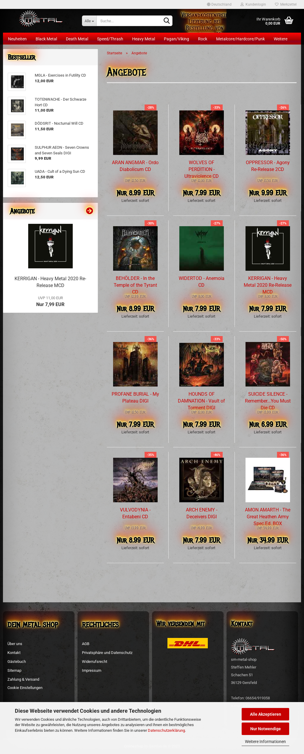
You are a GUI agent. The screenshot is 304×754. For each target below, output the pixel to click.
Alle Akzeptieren (265, 714)
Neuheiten (17, 39)
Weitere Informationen (265, 741)
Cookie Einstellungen (24, 687)
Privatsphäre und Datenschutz (107, 652)
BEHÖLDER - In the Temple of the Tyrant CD (135, 285)
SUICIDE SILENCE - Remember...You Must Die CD (268, 401)
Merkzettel (286, 4)
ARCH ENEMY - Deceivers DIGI (201, 513)
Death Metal (77, 39)
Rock (202, 39)
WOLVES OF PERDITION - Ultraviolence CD (201, 169)
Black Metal (46, 39)
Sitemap (14, 670)
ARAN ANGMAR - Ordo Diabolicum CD (135, 166)
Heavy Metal (143, 39)
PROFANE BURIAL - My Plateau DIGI (135, 397)
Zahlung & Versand (23, 679)
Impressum (91, 670)
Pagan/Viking (176, 39)
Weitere (280, 39)
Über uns (14, 643)
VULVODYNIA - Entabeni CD (135, 513)
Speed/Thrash (110, 39)
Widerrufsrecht (94, 661)
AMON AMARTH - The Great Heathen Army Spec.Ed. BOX (267, 516)
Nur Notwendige (265, 728)
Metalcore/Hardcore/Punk (240, 39)
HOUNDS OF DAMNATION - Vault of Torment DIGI (201, 401)
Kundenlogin (253, 4)
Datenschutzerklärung (166, 730)
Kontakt (13, 652)
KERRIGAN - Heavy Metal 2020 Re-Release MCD (268, 285)
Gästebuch (16, 661)
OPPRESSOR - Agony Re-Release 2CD (268, 166)
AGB (85, 643)
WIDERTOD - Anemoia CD (201, 281)
